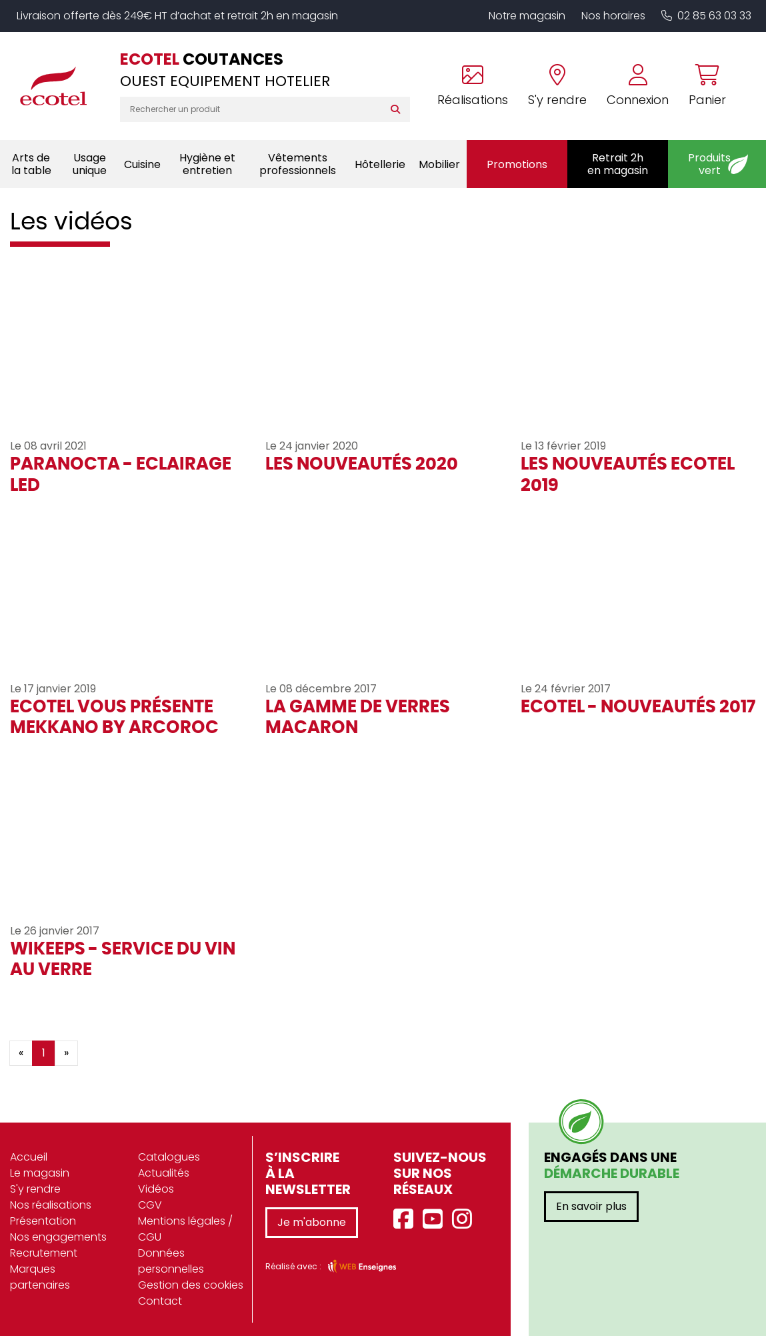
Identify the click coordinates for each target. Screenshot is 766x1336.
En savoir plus (591, 1206)
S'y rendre (35, 1189)
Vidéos (156, 1189)
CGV (150, 1205)
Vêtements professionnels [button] (297, 164)
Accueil (28, 1157)
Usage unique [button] (90, 164)
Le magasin (39, 1173)
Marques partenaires (40, 1277)
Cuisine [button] (142, 164)
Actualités (163, 1173)
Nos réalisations (50, 1205)
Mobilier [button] (439, 164)
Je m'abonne (311, 1222)
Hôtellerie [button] (380, 164)
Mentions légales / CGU (185, 1229)
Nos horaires (613, 15)
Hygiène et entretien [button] (207, 164)
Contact (160, 1301)
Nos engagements (58, 1237)
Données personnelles (171, 1261)
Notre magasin (527, 15)
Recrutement (43, 1253)
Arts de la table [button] (31, 164)
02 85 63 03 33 (706, 15)
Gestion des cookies (190, 1285)
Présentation (43, 1221)
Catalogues (169, 1157)
